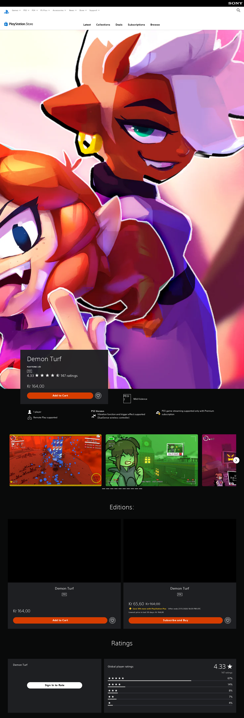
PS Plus (44, 10)
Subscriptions (136, 21)
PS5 (25, 10)
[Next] (236, 457)
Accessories (58, 10)
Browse (155, 21)
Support (93, 10)
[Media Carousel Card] (56, 457)
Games (15, 10)
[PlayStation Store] (19, 20)
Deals (119, 21)
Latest (87, 21)
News (71, 10)
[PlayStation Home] (6, 10)
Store (81, 10)
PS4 (33, 10)
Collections (103, 21)
